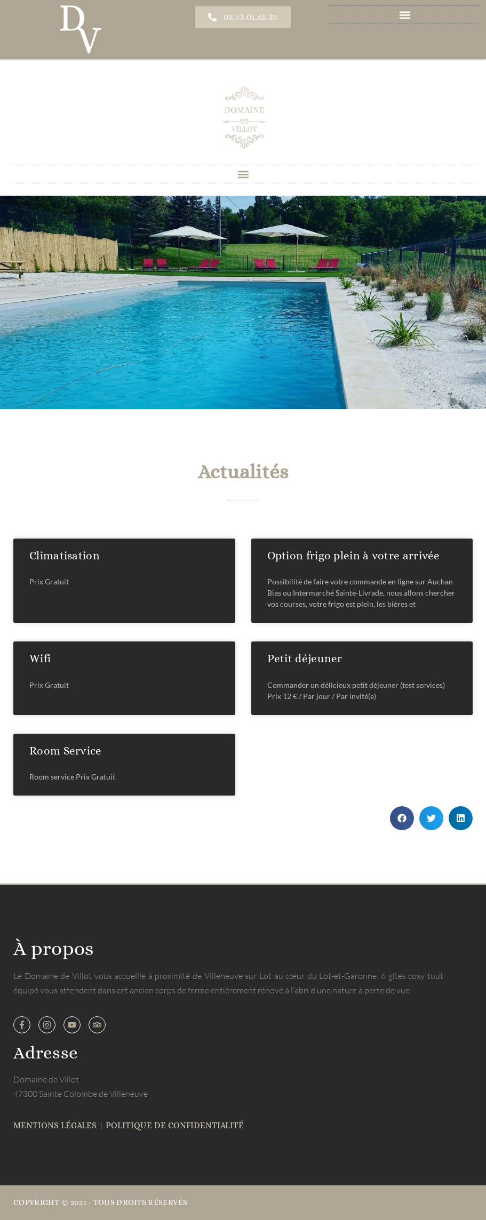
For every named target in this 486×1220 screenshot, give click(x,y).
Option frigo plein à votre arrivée (353, 555)
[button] (405, 14)
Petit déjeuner (304, 658)
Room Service (65, 750)
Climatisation (64, 555)
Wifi (40, 658)
